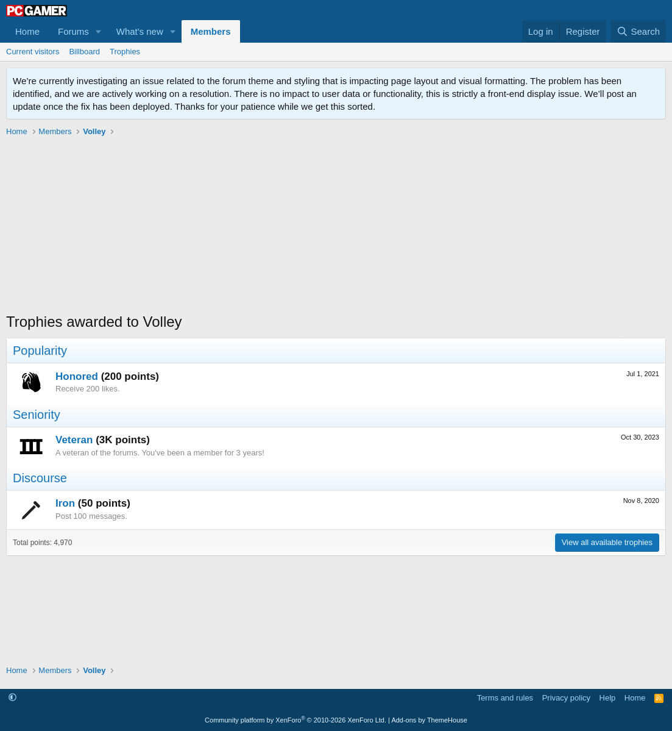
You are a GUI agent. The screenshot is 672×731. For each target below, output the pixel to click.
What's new (139, 31)
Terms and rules (505, 697)
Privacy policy (566, 697)
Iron (65, 503)
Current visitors (32, 51)
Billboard (84, 51)
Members (211, 31)
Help (607, 697)
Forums (73, 31)
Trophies (125, 51)
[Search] (638, 31)
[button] (98, 31)
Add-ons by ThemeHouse (429, 720)
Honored (76, 376)
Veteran (74, 440)
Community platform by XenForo (295, 720)
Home (27, 31)
